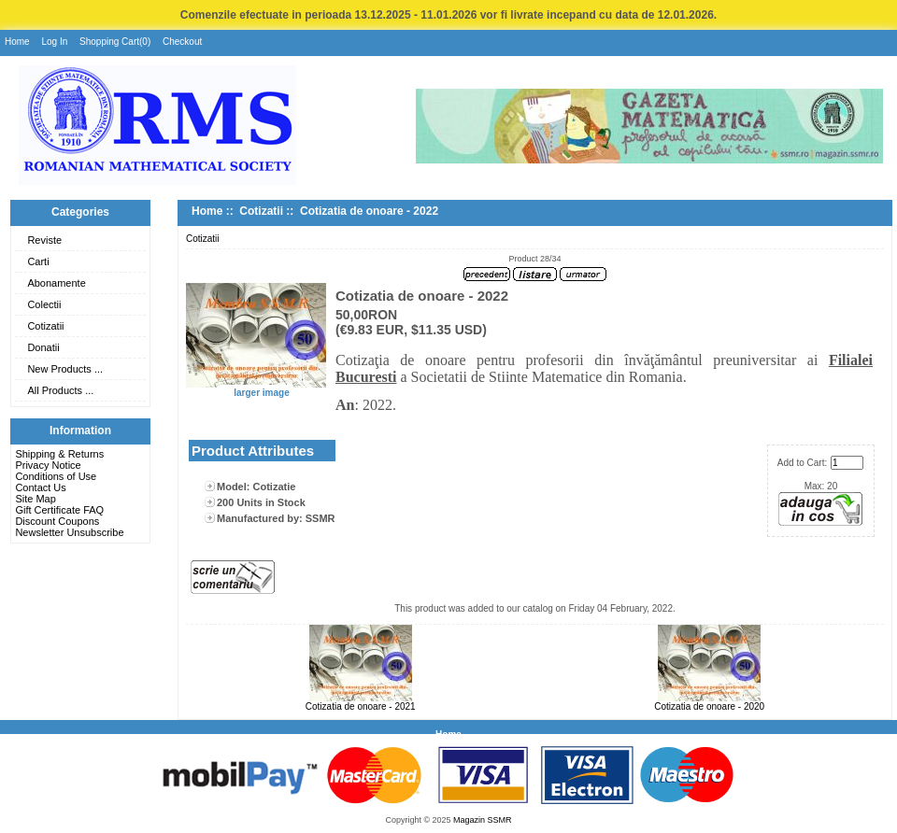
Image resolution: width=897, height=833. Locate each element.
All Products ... (60, 390)
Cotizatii (45, 326)
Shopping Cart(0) (114, 41)
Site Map (35, 498)
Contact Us (40, 487)
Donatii (43, 347)
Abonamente (56, 283)
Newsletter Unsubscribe (69, 532)
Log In (54, 41)
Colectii (44, 304)
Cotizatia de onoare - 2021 (361, 706)
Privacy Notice (47, 465)
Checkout (182, 41)
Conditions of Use (55, 476)
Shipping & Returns (59, 453)
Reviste (44, 240)
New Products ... (65, 368)
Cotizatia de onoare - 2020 (709, 706)
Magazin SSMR (482, 820)
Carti (38, 261)
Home (17, 41)
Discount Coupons (57, 521)
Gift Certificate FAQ (59, 509)
